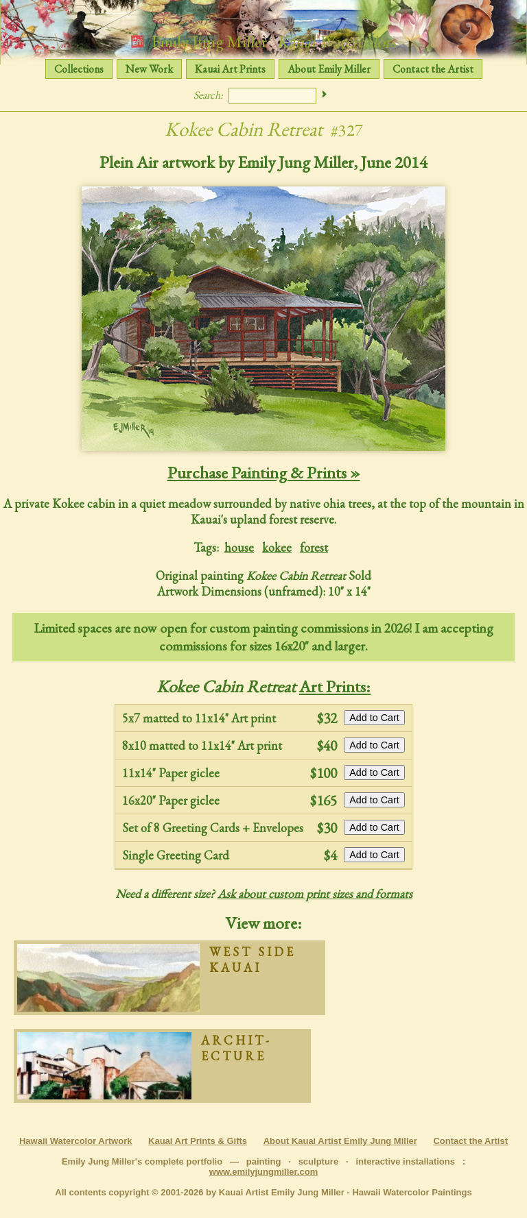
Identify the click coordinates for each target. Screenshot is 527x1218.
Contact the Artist (433, 69)
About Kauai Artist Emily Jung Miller (340, 1141)
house (239, 547)
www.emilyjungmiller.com (263, 1172)
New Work (149, 69)
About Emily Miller (329, 69)
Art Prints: (335, 686)
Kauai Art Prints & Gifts (197, 1141)
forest (314, 547)
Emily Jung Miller (263, 41)
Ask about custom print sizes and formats (315, 893)
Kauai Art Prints (230, 69)
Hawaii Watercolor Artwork (75, 1141)
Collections (79, 69)
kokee (277, 547)
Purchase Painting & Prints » (263, 472)
